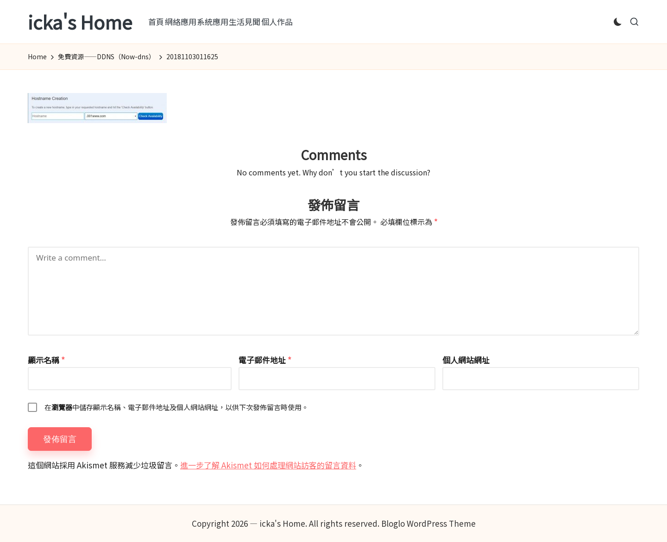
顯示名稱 (46, 360)
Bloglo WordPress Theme (428, 523)
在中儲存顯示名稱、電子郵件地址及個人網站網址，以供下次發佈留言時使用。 (176, 407)
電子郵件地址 (265, 360)
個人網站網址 (466, 360)
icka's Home (80, 22)
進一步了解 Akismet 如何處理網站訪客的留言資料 (268, 465)
